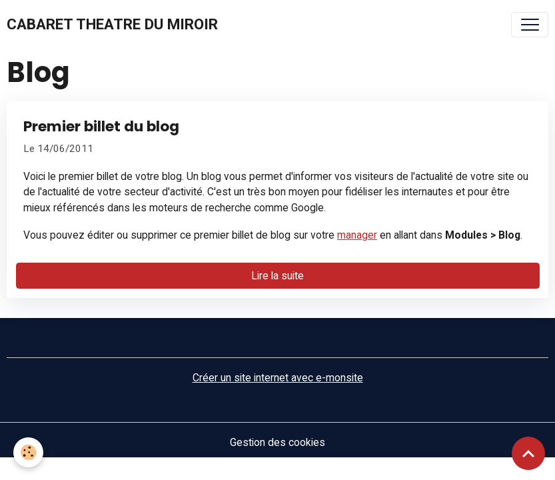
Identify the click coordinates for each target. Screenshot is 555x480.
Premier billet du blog (101, 126)
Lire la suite (277, 275)
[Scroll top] (528, 453)
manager (357, 235)
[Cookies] (28, 452)
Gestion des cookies (277, 442)
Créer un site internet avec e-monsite (278, 377)
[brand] (112, 24)
